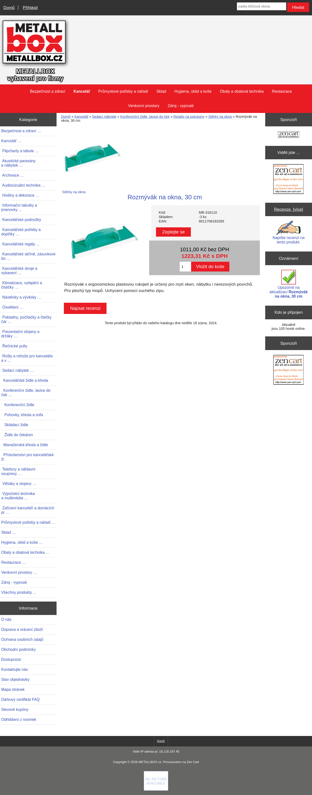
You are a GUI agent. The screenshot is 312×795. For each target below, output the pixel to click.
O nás (6, 619)
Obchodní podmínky (18, 649)
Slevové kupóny (15, 709)
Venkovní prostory (143, 106)
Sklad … (8, 532)
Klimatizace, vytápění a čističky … (21, 285)
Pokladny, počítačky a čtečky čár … (26, 319)
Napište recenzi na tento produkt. (288, 232)
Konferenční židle (17, 405)
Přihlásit (30, 7)
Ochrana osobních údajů (22, 639)
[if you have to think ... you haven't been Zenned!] (156, 789)
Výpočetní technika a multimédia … (18, 496)
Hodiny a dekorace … (20, 195)
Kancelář (81, 117)
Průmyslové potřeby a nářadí (123, 91)
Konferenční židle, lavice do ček (144, 117)
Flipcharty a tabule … (20, 151)
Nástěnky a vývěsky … (21, 297)
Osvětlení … (12, 307)
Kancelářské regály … (20, 244)
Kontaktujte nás (14, 669)
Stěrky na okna (220, 117)
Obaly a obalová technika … (25, 552)
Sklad (161, 91)
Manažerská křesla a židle (24, 445)
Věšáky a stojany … (18, 484)
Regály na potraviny (189, 117)
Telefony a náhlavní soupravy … (18, 471)
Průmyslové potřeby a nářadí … (28, 522)
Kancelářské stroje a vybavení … (19, 270)
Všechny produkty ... (18, 592)
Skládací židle (14, 425)
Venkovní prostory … (19, 572)
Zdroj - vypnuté (181, 106)
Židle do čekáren (17, 435)
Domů (9, 7)
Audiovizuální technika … (23, 185)
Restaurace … (13, 562)
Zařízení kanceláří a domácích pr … (27, 510)
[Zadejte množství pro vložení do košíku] (185, 267)
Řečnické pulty (14, 346)
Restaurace (282, 91)
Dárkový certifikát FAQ (20, 699)
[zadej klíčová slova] (261, 6)
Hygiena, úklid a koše (193, 91)
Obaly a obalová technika (242, 91)
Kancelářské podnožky (21, 220)
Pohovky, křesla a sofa (22, 415)
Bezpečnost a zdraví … (21, 131)
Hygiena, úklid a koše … (22, 542)
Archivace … (12, 175)
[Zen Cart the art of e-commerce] (288, 135)
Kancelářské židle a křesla (24, 380)
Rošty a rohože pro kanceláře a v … (27, 358)
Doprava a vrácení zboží (22, 629)
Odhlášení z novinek (18, 719)
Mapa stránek (13, 689)
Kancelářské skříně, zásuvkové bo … (28, 256)
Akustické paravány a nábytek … (18, 163)
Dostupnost (11, 659)
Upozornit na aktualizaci (289, 284)
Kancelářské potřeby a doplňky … (21, 232)
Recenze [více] (288, 209)
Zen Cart (193, 762)
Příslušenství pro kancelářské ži (27, 457)
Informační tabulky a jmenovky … (19, 207)
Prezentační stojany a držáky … (20, 334)
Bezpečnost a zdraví (47, 91)
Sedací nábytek (104, 117)
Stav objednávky (15, 679)
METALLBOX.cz (149, 762)
